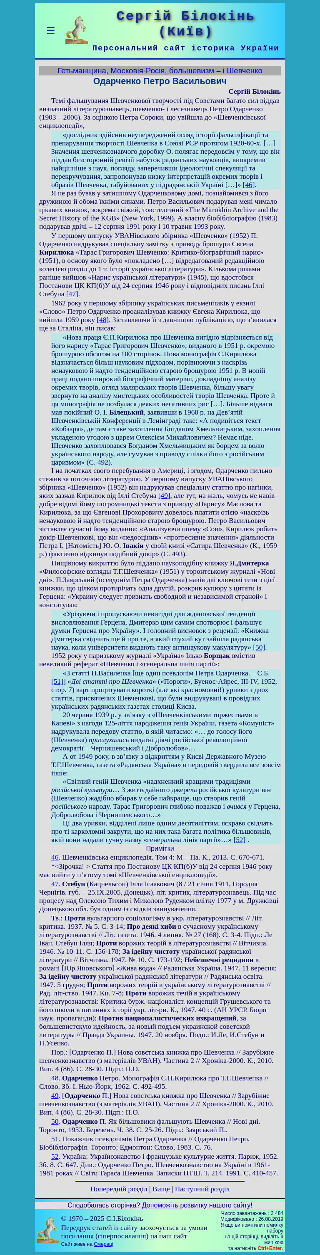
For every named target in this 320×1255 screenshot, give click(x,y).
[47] (72, 294)
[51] (57, 681)
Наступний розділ (202, 1189)
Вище (161, 1189)
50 (54, 1121)
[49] (164, 496)
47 (54, 884)
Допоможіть (160, 1205)
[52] (239, 840)
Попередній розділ (119, 1189)
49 (54, 1096)
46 (54, 857)
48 (54, 1078)
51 (54, 1139)
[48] (103, 320)
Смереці (103, 1244)
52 (54, 1156)
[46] (249, 185)
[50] (259, 647)
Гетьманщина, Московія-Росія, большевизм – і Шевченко (160, 70)
